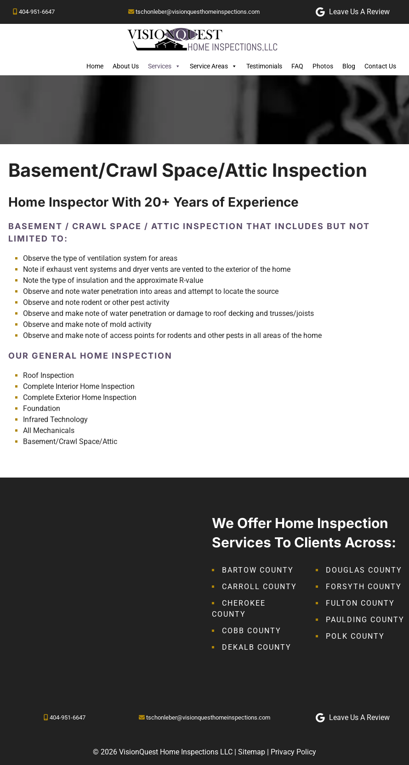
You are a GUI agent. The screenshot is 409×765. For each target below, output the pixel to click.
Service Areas (213, 66)
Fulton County (360, 603)
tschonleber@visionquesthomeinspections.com (198, 11)
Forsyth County (364, 586)
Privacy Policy (293, 752)
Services (164, 66)
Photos (322, 66)
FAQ (297, 66)
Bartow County (258, 570)
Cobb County (251, 630)
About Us (126, 66)
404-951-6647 (37, 11)
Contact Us (380, 66)
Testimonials (264, 66)
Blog (348, 66)
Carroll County (259, 586)
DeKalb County (256, 647)
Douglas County (364, 570)
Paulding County (365, 619)
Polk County (355, 636)
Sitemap (251, 752)
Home (94, 66)
